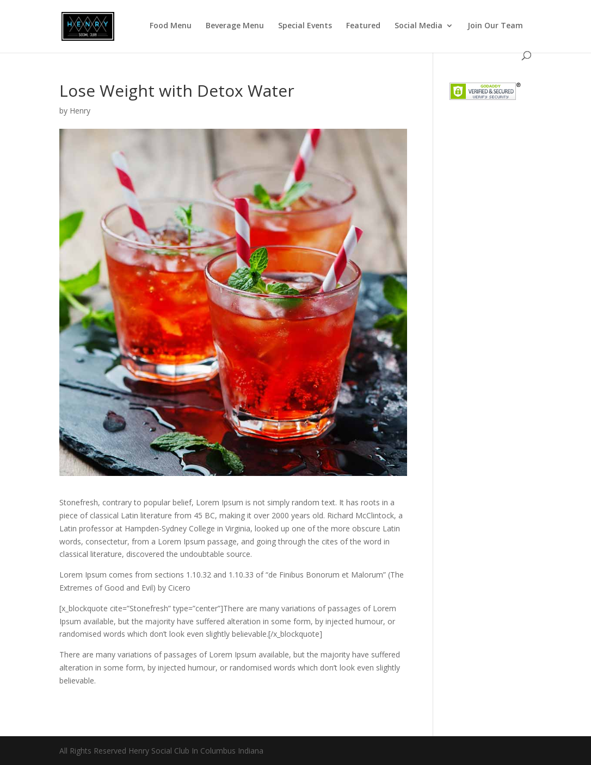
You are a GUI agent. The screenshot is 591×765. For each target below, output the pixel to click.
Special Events (305, 26)
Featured (363, 26)
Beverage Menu (235, 26)
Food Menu (171, 26)
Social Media (418, 26)
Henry (80, 110)
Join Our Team (495, 26)
